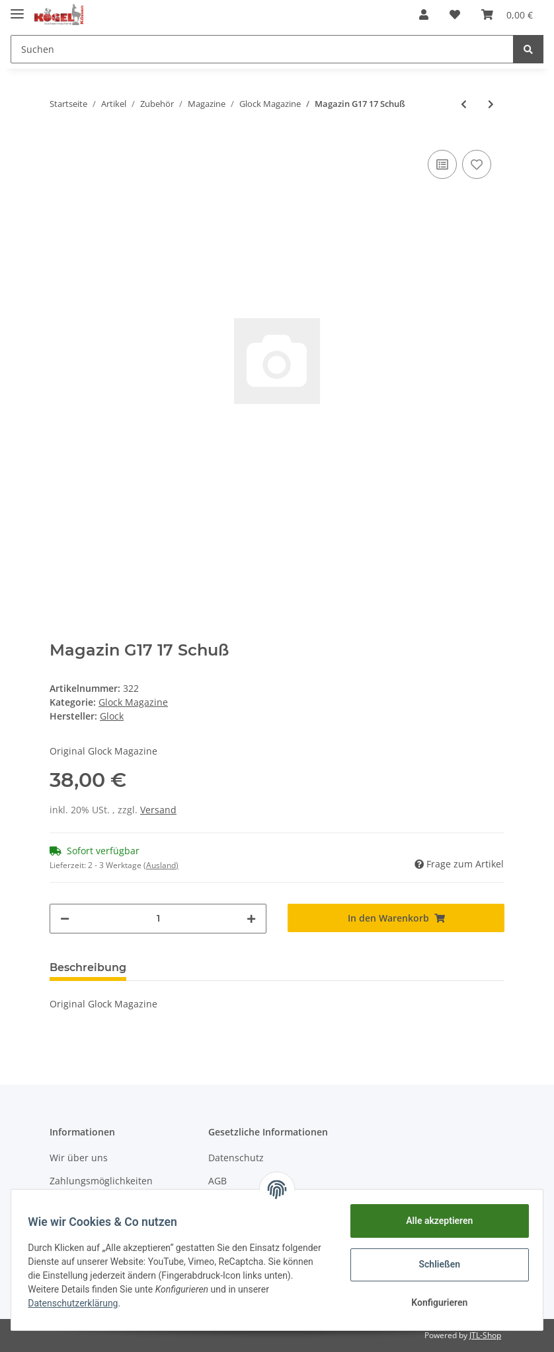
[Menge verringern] (64, 918)
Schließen (435, 1264)
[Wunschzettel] (455, 14)
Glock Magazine (133, 702)
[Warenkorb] (507, 14)
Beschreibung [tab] (88, 967)
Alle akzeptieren (434, 1220)
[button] (424, 14)
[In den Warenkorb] (396, 918)
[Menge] (158, 918)
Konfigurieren (435, 1302)
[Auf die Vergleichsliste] (442, 164)
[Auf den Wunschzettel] (476, 164)
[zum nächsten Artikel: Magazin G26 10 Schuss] (490, 104)
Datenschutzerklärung (77, 1303)
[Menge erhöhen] (251, 918)
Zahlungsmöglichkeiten (101, 1180)
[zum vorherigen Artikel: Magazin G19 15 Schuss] (463, 104)
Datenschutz (236, 1157)
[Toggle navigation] (17, 8)
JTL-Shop (485, 1335)
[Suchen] (262, 49)
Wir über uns (79, 1157)
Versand (158, 809)
